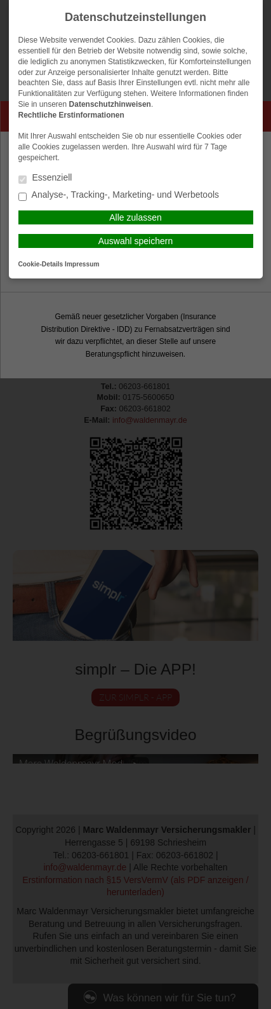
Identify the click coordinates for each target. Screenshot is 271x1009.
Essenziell (45, 178)
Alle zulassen (135, 217)
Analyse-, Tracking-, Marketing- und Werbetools (119, 195)
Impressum (82, 264)
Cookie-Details (40, 264)
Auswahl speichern (135, 241)
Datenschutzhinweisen (110, 104)
